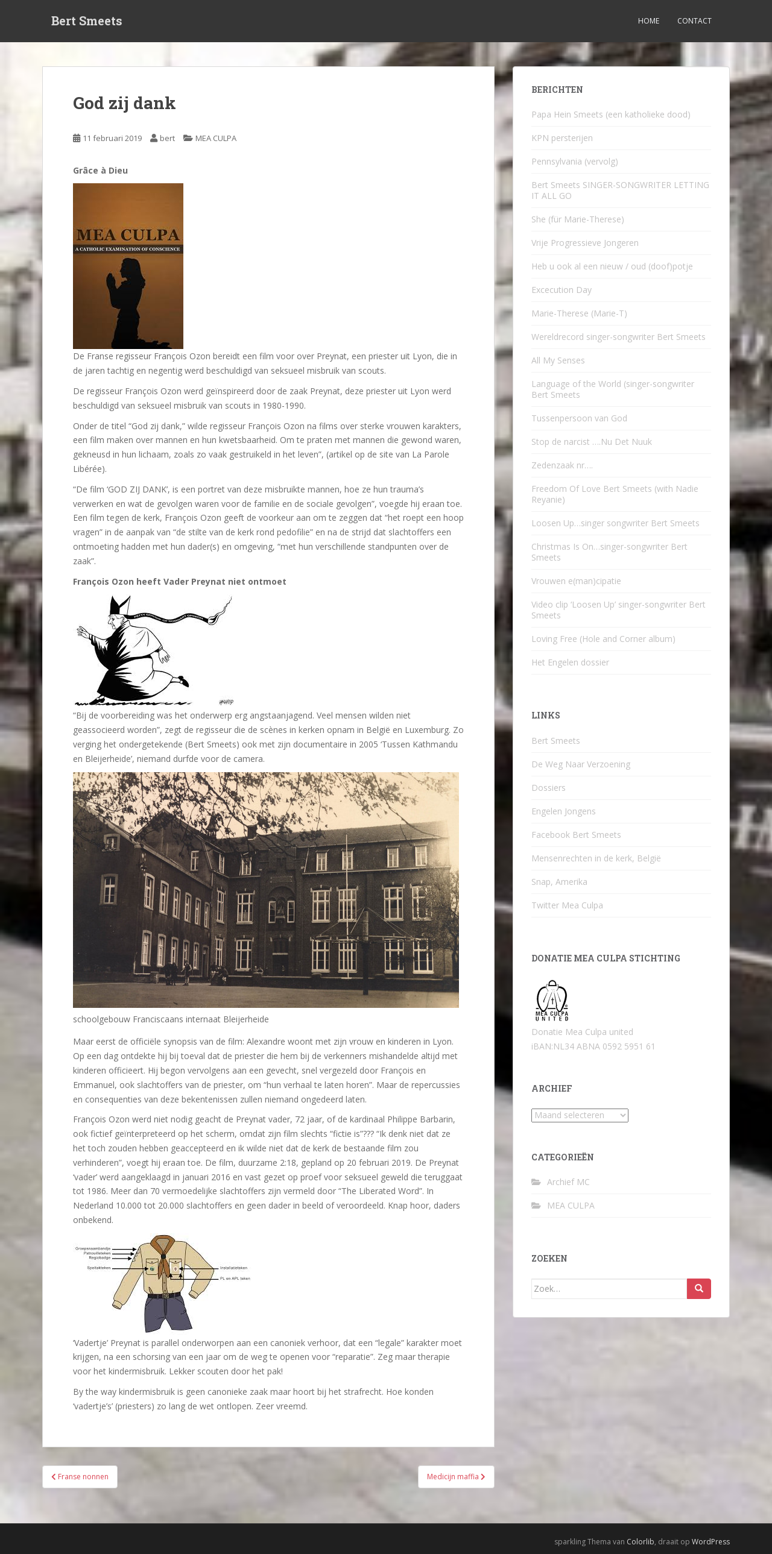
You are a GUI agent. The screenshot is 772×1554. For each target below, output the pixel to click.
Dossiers (548, 787)
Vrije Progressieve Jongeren (585, 242)
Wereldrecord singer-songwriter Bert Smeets (618, 336)
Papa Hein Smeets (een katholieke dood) (611, 114)
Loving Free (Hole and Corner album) (603, 638)
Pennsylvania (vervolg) (574, 161)
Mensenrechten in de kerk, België (596, 858)
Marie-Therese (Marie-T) (579, 313)
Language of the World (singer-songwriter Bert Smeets (612, 389)
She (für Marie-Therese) (577, 219)
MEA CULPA (215, 138)
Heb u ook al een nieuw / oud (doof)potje (612, 266)
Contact (694, 21)
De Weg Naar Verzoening (580, 764)
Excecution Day (561, 289)
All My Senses (558, 360)
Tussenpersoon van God (579, 418)
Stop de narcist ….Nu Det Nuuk (591, 441)
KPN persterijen (562, 137)
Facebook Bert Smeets (576, 834)
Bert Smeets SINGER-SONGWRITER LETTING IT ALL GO (620, 190)
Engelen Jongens (563, 811)
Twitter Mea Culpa (567, 905)
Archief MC (568, 1182)
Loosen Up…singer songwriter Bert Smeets (615, 523)
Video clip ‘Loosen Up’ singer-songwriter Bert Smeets (618, 610)
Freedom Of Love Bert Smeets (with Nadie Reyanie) (614, 494)
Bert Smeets (86, 21)
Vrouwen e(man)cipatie (576, 581)
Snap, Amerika (559, 881)
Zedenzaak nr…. (562, 465)
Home (648, 21)
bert (167, 138)
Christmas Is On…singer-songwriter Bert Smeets (609, 552)
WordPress (711, 1542)
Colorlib (640, 1542)
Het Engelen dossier (570, 662)
